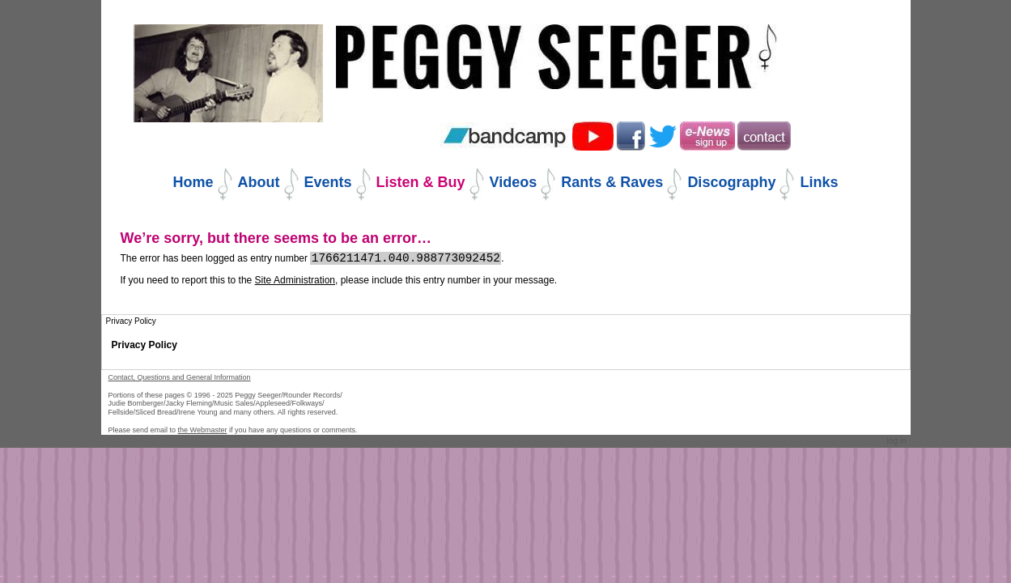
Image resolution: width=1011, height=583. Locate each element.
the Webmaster (202, 430)
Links (819, 182)
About (259, 182)
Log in (897, 440)
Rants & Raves (612, 182)
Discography (731, 182)
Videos (513, 182)
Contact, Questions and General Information (179, 377)
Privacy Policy (144, 345)
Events (328, 182)
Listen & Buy (420, 182)
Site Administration (295, 280)
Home (193, 182)
